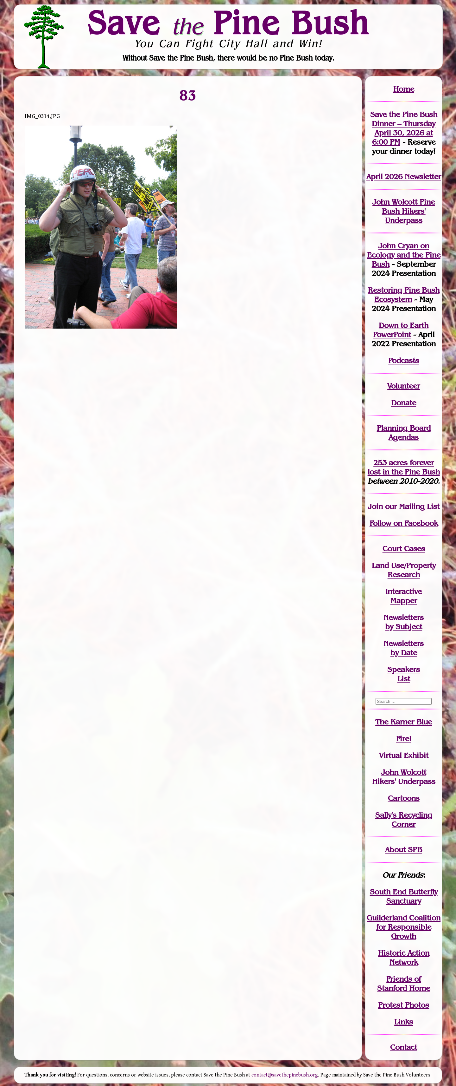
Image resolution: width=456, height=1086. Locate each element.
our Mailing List (411, 506)
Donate (403, 402)
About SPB (403, 849)
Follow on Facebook (404, 523)
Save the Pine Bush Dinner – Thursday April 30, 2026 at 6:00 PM (403, 128)
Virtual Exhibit (403, 755)
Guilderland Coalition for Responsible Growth (403, 927)
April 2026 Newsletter (403, 176)
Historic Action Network (403, 957)
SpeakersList (403, 674)
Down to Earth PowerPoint (401, 330)
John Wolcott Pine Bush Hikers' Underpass (403, 211)
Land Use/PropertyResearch (404, 570)
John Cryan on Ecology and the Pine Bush (403, 255)
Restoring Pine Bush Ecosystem (404, 294)
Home (403, 89)
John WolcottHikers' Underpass (403, 777)
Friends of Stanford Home (403, 983)
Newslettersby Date (403, 648)
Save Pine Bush (228, 22)
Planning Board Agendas (404, 432)
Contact (403, 1047)
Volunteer (403, 385)
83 (187, 95)
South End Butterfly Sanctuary (404, 896)
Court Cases (404, 548)
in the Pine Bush (404, 467)
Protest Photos (403, 1005)
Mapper (403, 600)
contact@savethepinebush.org (284, 1075)
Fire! (403, 738)
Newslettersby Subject (403, 622)
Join (375, 506)
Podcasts (403, 360)
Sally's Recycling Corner (403, 819)
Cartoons (404, 798)
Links (403, 1021)
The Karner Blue (403, 721)
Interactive (403, 591)
